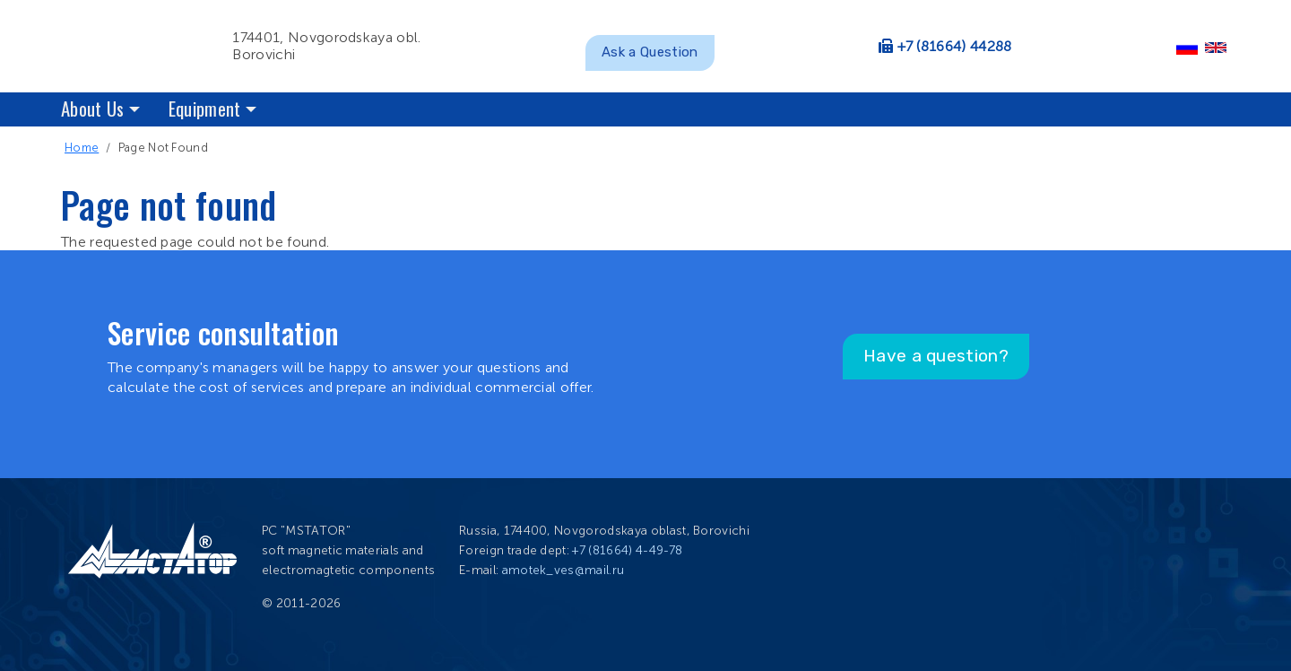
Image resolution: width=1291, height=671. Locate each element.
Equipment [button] (205, 108)
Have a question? (936, 355)
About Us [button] (93, 108)
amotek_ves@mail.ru (563, 570)
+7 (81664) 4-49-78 (627, 550)
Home (82, 147)
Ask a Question (649, 52)
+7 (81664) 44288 (954, 46)
